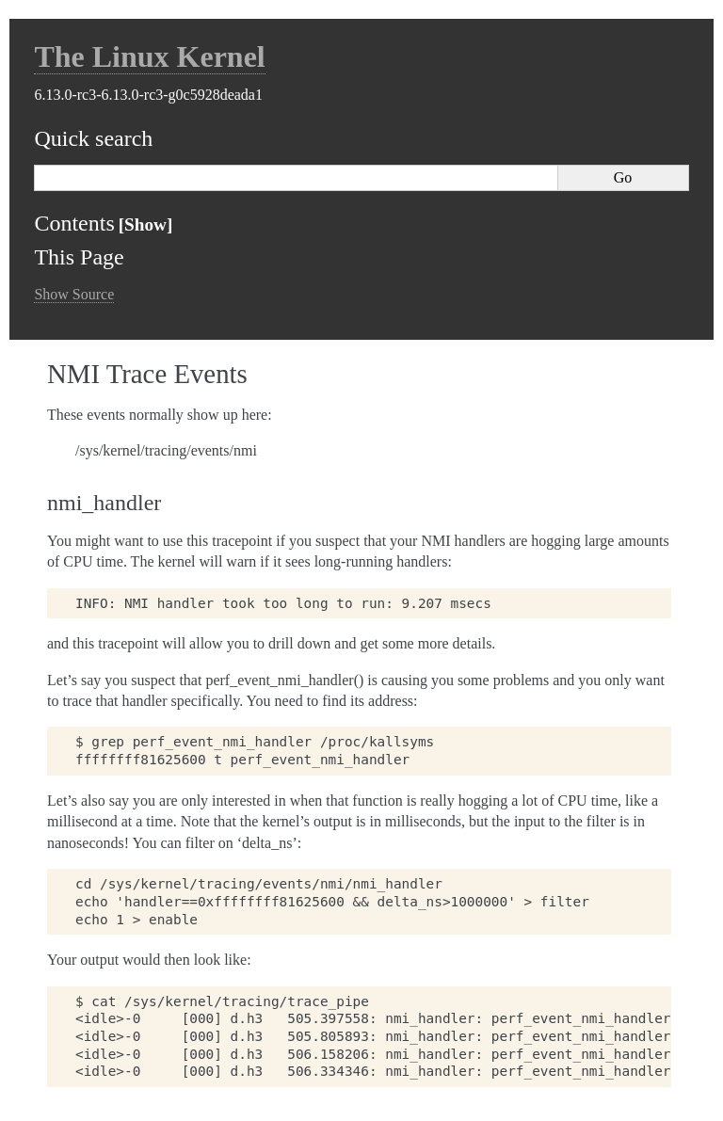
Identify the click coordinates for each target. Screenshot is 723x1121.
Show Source (74, 294)
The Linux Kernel (149, 56)
